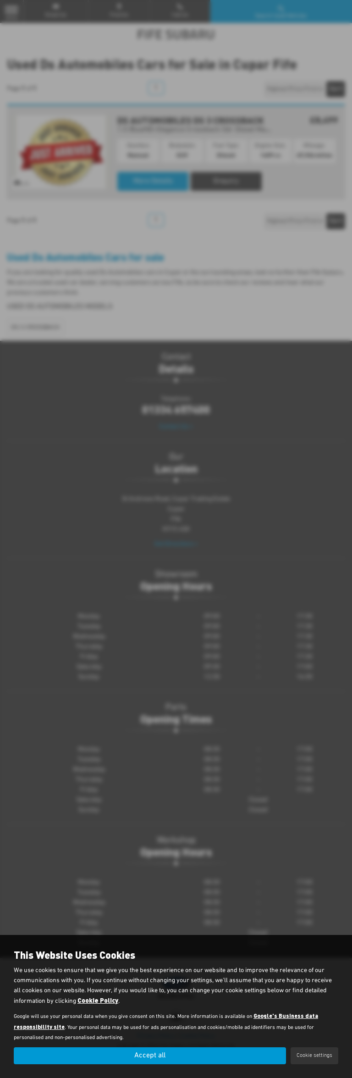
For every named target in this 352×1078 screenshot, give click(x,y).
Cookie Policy (97, 1000)
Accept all (149, 1055)
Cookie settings (314, 1055)
